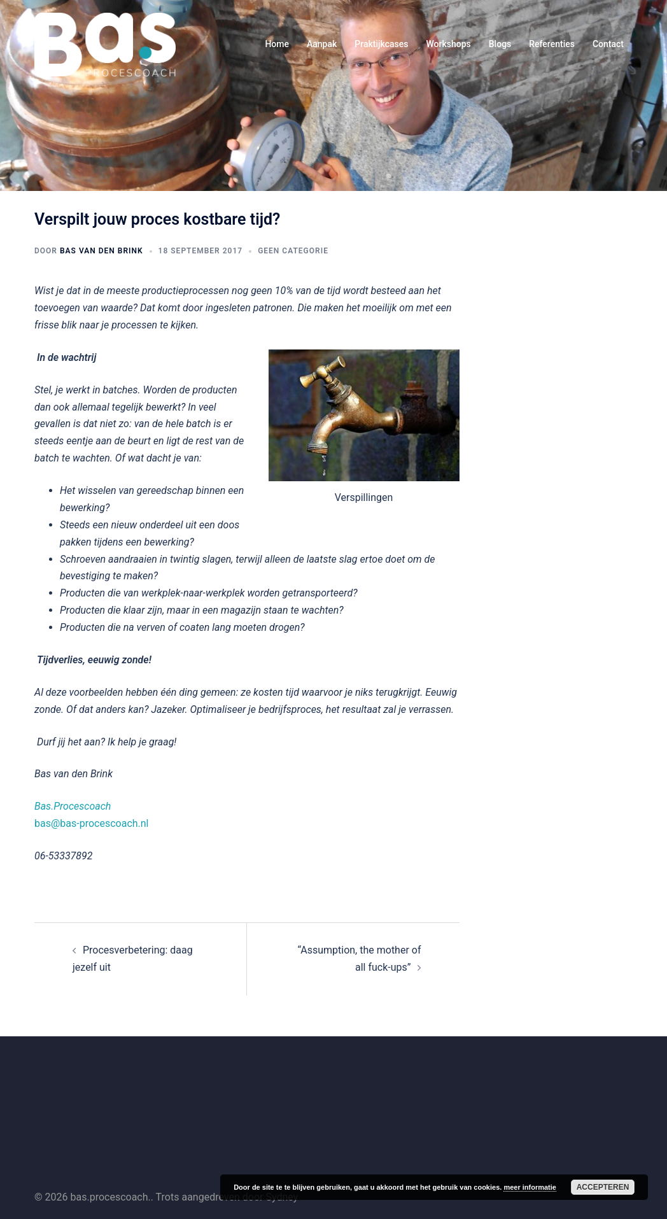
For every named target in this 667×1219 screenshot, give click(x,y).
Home (277, 44)
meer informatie (529, 1187)
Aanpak (322, 44)
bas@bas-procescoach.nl (91, 823)
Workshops (448, 44)
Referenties (552, 44)
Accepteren (603, 1187)
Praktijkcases (381, 44)
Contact (608, 44)
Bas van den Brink (101, 250)
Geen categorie (293, 250)
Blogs (500, 44)
